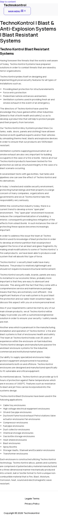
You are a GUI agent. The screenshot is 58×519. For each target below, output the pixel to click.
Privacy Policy (32, 503)
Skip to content (8, 1)
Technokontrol (15, 5)
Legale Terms (32, 498)
